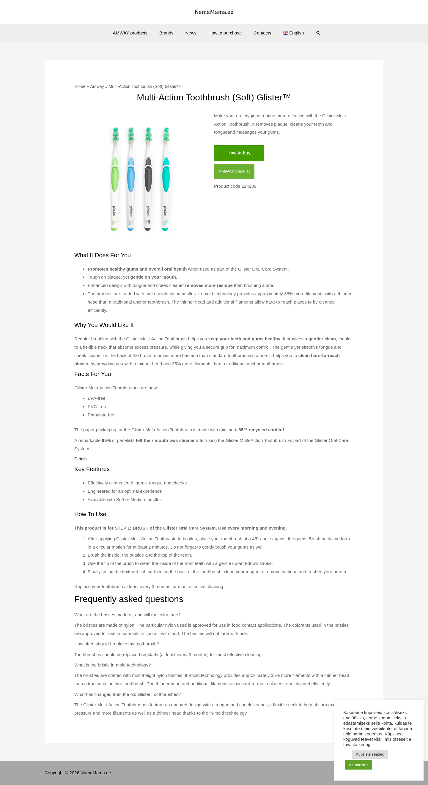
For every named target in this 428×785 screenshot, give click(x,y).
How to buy (239, 153)
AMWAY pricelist (234, 171)
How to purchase (223, 32)
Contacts (258, 32)
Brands (171, 32)
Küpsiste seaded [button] (370, 754)
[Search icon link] (309, 33)
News (192, 32)
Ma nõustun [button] (358, 765)
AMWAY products (137, 32)
